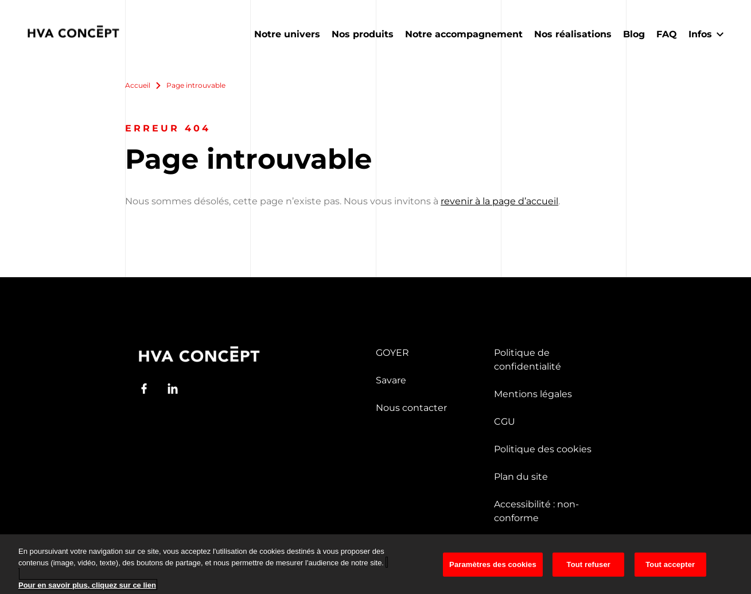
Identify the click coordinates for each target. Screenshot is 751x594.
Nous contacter (411, 407)
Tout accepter (670, 572)
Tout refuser (588, 572)
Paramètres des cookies (492, 572)
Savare (391, 380)
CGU (504, 421)
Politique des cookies (543, 449)
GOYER (392, 352)
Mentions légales (533, 394)
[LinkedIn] (173, 388)
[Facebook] (144, 388)
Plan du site (521, 476)
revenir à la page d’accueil (499, 201)
